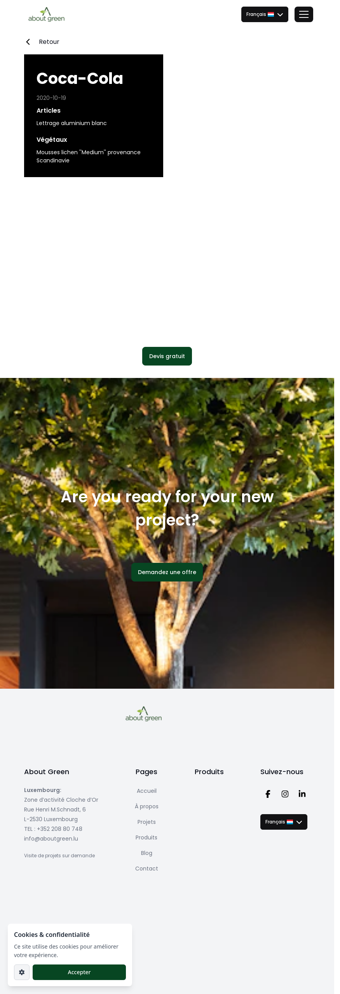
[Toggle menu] (304, 14)
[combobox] (264, 14)
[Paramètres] (22, 972)
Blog (146, 853)
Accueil (147, 791)
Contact (146, 868)
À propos (147, 806)
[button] (167, 356)
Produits (146, 837)
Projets (147, 822)
